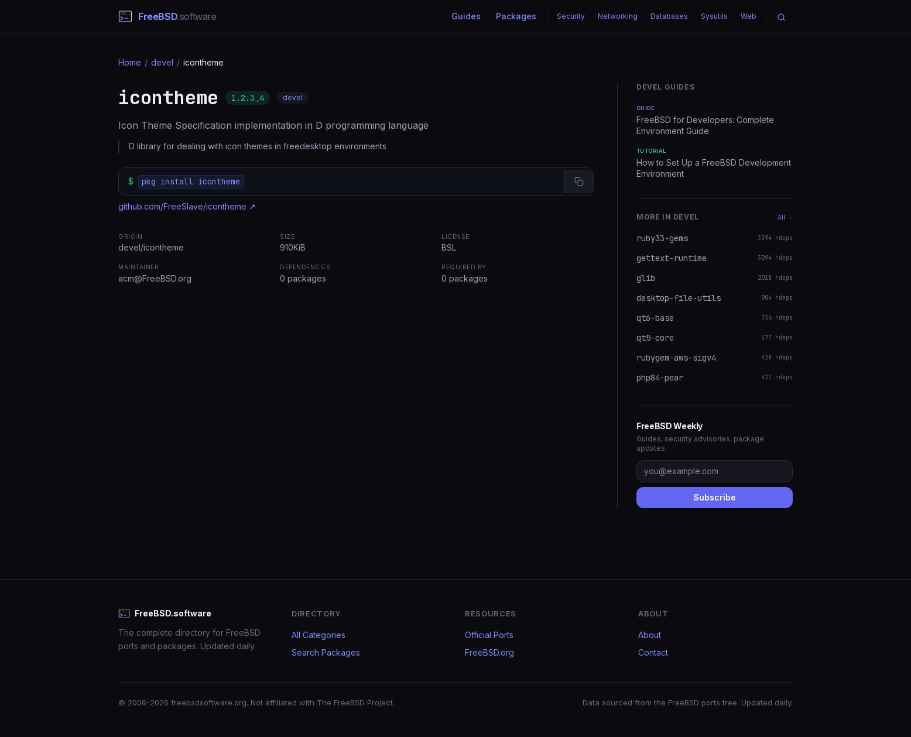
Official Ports (489, 635)
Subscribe (714, 497)
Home (129, 62)
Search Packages (326, 652)
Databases (669, 16)
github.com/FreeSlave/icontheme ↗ (187, 206)
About (649, 635)
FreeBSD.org (489, 652)
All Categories (318, 635)
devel (162, 62)
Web (748, 16)
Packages (516, 16)
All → (785, 217)
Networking (618, 16)
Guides (466, 16)
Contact (653, 652)
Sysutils (714, 16)
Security (571, 16)
